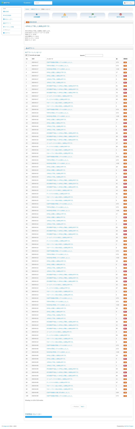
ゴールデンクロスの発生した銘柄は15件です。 (60, 96)
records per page (32, 55)
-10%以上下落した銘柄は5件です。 (57, 126)
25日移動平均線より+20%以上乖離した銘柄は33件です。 (63, 230)
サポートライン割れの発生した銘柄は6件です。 (60, 247)
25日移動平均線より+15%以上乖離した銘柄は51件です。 (63, 86)
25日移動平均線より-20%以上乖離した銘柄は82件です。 (63, 140)
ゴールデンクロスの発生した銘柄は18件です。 (60, 237)
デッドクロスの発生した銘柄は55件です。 (59, 335)
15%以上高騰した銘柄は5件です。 (56, 75)
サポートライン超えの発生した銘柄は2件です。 (60, 102)
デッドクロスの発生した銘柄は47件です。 (59, 288)
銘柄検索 (23, 3)
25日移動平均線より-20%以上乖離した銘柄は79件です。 (63, 92)
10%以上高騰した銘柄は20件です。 (57, 119)
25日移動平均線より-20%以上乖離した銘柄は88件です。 (63, 281)
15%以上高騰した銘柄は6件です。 (56, 170)
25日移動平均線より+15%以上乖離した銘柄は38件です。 (63, 321)
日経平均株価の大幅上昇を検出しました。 (59, 392)
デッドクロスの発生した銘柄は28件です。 (59, 241)
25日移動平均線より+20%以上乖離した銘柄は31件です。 (63, 183)
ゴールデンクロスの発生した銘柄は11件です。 (60, 379)
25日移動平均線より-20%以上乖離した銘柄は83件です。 (63, 187)
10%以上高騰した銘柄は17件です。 (57, 72)
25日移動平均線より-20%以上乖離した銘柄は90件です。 (63, 328)
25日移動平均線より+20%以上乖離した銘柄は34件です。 (63, 278)
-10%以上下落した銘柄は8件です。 (57, 362)
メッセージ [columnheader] (50, 59)
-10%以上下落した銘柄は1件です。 (57, 318)
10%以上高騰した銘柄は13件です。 (57, 355)
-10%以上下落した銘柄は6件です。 (57, 79)
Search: (91, 55)
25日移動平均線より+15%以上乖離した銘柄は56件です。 (63, 133)
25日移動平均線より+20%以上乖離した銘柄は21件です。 (63, 325)
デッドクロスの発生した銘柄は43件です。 (59, 99)
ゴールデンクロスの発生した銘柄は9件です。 (60, 332)
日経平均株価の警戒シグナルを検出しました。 (60, 62)
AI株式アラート (35, 9)
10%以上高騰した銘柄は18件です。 (57, 166)
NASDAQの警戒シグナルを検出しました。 (59, 69)
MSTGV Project (128, 426)
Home (27, 9)
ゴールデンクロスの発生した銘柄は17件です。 (60, 143)
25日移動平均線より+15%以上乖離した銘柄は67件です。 (63, 274)
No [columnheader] (27, 59)
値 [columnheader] (116, 59)
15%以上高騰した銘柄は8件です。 (56, 311)
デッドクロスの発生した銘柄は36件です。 (59, 146)
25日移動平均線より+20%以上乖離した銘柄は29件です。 (63, 136)
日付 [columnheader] (33, 59)
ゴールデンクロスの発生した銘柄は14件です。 (60, 190)
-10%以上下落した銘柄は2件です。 (57, 82)
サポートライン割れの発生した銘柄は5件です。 (60, 106)
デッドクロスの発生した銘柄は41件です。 (59, 193)
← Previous (75, 406)
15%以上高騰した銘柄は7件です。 (56, 123)
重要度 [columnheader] (125, 59)
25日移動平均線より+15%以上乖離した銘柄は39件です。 (63, 369)
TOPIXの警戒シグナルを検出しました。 (58, 65)
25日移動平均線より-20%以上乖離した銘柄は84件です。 (63, 234)
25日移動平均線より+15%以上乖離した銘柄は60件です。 (63, 180)
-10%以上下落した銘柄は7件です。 (57, 315)
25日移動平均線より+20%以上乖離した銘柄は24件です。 (63, 372)
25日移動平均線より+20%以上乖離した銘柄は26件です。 (63, 89)
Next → (83, 406)
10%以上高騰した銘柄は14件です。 (57, 308)
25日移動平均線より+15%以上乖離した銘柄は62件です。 (63, 227)
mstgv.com (6, 426)
